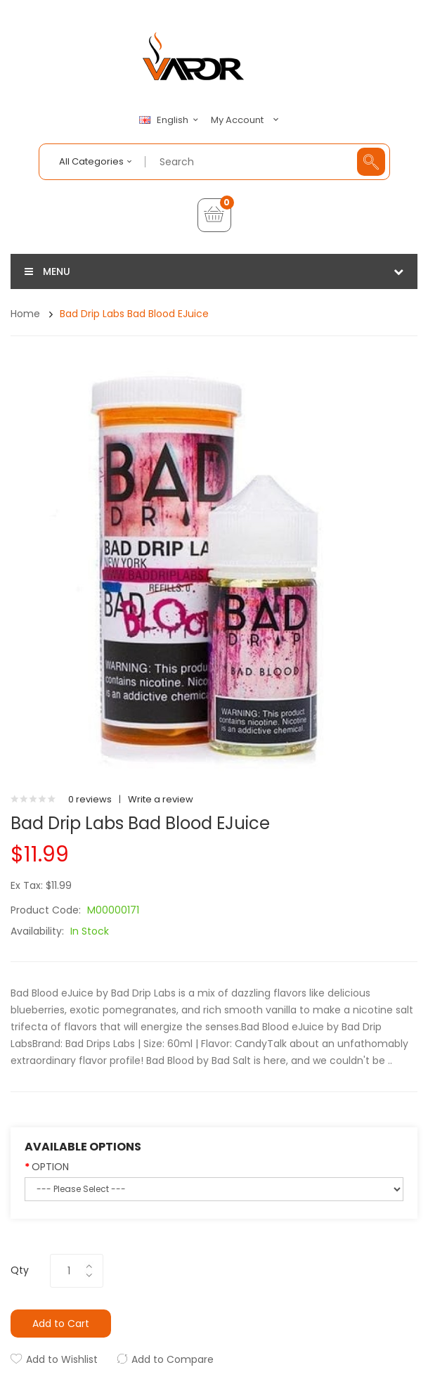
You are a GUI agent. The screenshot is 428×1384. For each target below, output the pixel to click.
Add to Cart (60, 1323)
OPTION (50, 1167)
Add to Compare (172, 1359)
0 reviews (90, 799)
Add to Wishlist (62, 1359)
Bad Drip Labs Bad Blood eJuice (134, 314)
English (170, 120)
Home (25, 314)
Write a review (160, 799)
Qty (20, 1270)
